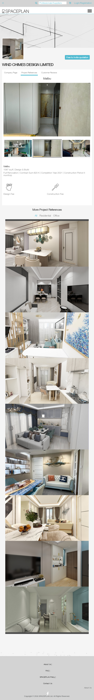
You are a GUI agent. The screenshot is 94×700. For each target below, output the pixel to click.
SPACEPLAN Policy (47, 677)
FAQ (47, 671)
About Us (47, 664)
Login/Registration (83, 3)
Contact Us (47, 683)
